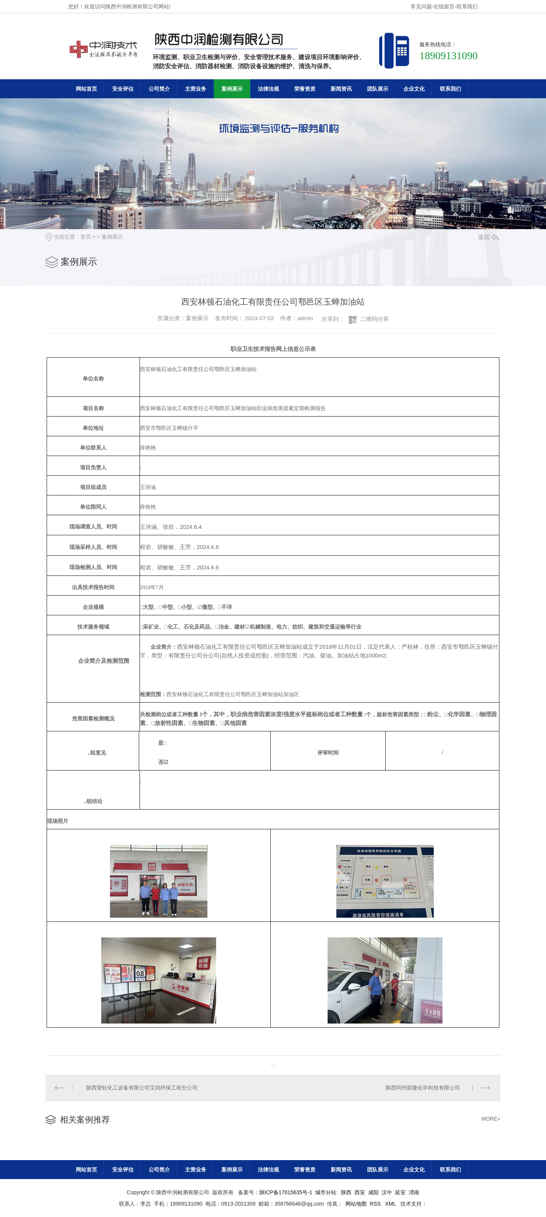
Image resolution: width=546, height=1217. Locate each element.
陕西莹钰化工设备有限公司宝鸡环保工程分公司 (142, 1088)
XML (391, 1204)
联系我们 (467, 6)
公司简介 (159, 89)
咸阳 (373, 1192)
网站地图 (356, 1204)
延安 (400, 1192)
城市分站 (325, 1192)
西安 (360, 1192)
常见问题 (421, 6)
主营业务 (195, 89)
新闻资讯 (341, 89)
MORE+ (491, 1119)
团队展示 (377, 89)
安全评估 (122, 89)
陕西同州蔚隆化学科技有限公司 (423, 1088)
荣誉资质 (304, 89)
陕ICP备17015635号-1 (285, 1192)
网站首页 (86, 89)
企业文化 (414, 89)
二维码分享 (374, 319)
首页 (85, 237)
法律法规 (268, 89)
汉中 (386, 1192)
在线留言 (444, 6)
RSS (376, 1204)
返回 (488, 237)
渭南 (414, 1192)
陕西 (346, 1192)
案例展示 (232, 89)
